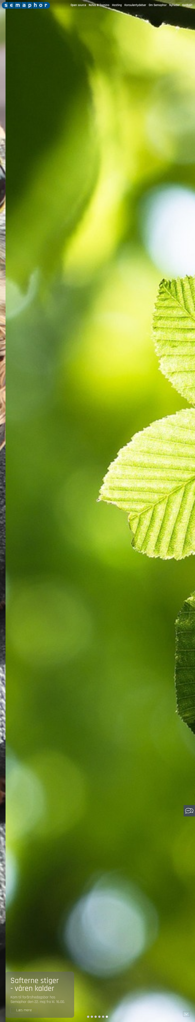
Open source (78, 5)
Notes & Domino (99, 5)
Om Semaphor (158, 5)
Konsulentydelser (135, 5)
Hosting (117, 5)
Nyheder (174, 5)
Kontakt (187, 5)
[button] (186, 1014)
